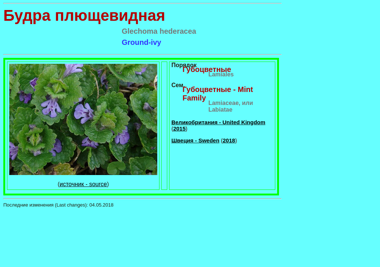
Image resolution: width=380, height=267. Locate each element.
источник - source (83, 184)
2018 (229, 140)
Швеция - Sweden (195, 140)
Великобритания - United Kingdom (218, 122)
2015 (179, 128)
